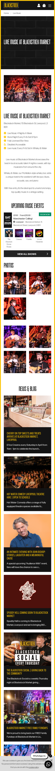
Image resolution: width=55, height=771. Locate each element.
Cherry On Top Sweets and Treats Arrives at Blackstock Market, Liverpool (24, 437)
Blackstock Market (11, 5)
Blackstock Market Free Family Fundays (27, 728)
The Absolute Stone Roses (9, 243)
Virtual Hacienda (39, 240)
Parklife (29, 239)
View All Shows (32, 254)
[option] (27, 88)
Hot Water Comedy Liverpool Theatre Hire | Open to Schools (25, 495)
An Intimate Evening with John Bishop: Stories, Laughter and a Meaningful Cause (26, 555)
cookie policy (34, 767)
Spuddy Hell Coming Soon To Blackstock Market (27, 614)
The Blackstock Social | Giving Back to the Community (26, 672)
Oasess (19, 239)
